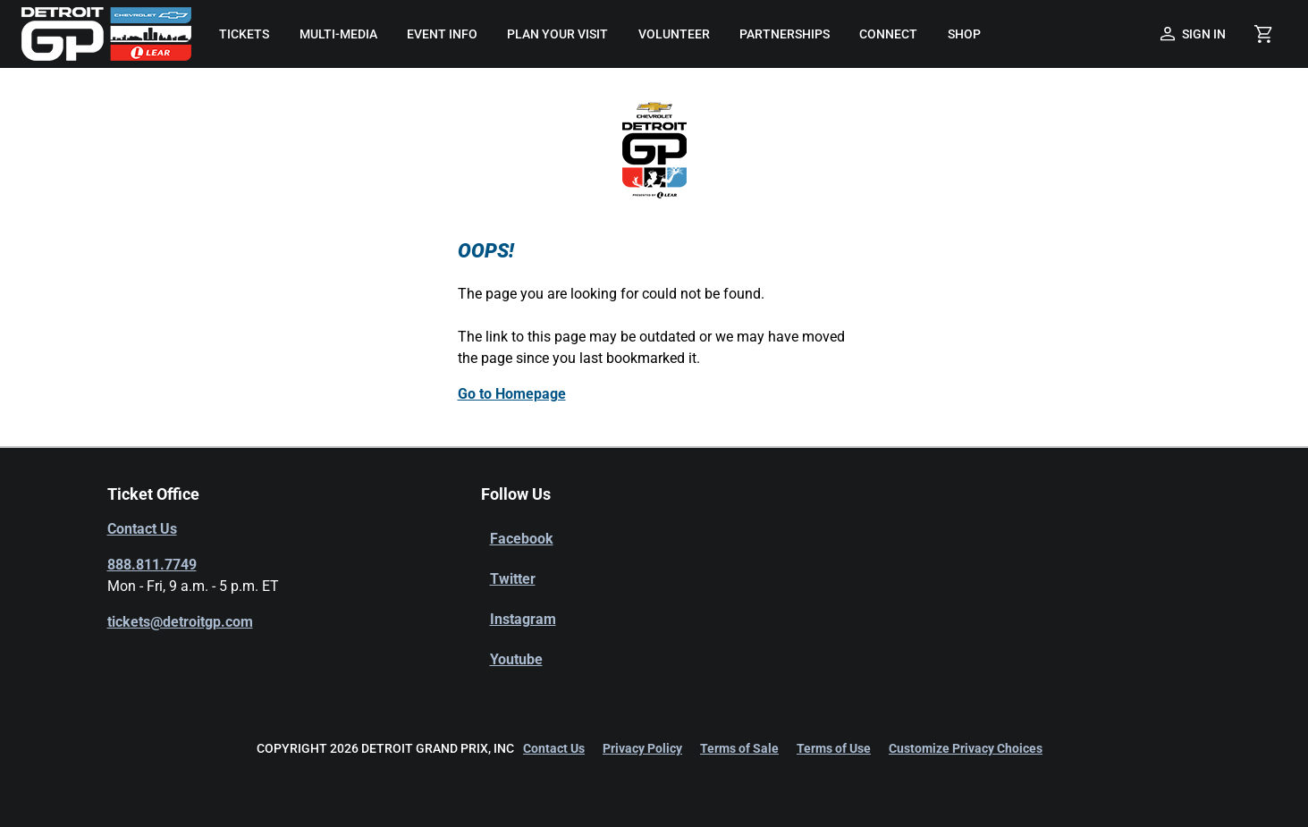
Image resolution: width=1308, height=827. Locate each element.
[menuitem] (244, 34)
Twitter (513, 578)
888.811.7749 (152, 564)
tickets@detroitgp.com (180, 621)
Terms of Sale (739, 748)
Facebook (521, 538)
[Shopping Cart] (1263, 34)
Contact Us (142, 528)
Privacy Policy (642, 748)
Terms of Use (834, 748)
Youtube (516, 659)
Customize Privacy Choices (965, 748)
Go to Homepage (512, 393)
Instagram (523, 619)
